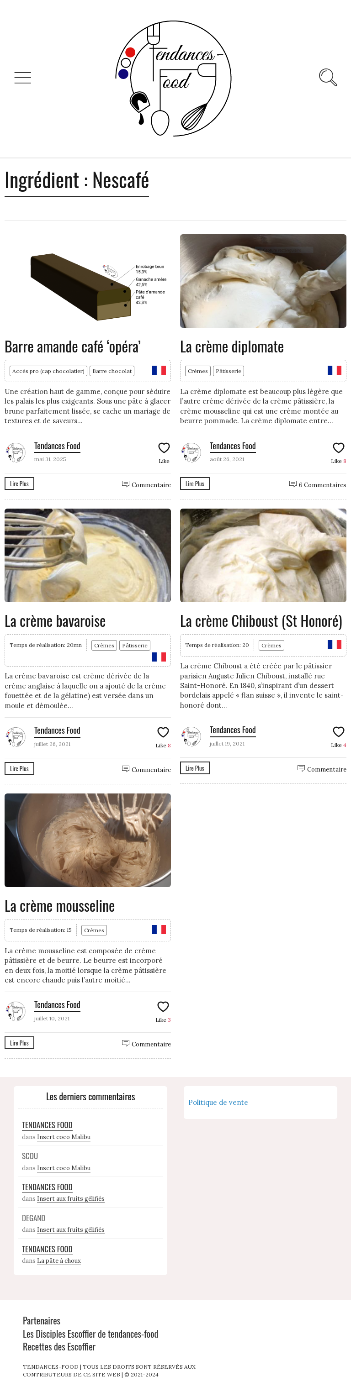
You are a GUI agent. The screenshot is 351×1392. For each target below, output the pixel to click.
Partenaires (41, 1320)
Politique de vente (218, 1102)
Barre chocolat (112, 371)
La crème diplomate (232, 346)
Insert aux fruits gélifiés (71, 1199)
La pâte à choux (59, 1261)
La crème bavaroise (55, 620)
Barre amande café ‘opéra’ (73, 346)
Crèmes (198, 371)
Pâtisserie (228, 371)
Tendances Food (57, 446)
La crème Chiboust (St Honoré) (261, 620)
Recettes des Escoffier (59, 1346)
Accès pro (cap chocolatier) (48, 371)
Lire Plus (19, 483)
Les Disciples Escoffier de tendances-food (90, 1333)
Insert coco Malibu (63, 1137)
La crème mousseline (60, 905)
